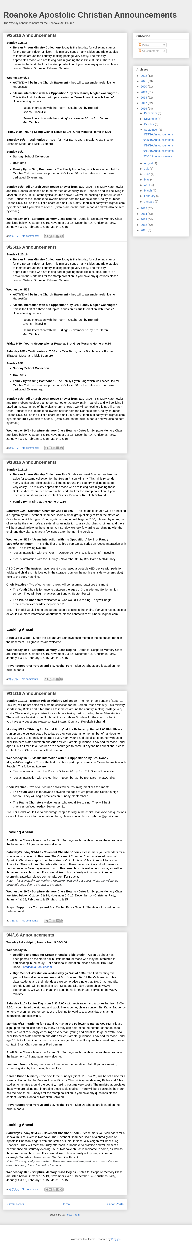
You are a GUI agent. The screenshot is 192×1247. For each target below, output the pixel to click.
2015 (144, 208)
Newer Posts (15, 1204)
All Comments (149, 50)
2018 (144, 97)
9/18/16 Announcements (31, 462)
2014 (144, 213)
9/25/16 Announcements (31, 35)
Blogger (115, 1239)
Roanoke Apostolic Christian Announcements (90, 14)
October (149, 124)
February (150, 196)
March (148, 190)
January (149, 201)
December (151, 113)
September (151, 129)
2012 (144, 224)
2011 (144, 230)
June (147, 174)
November (151, 118)
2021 (144, 81)
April (147, 185)
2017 (144, 103)
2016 (144, 108)
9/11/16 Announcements (31, 693)
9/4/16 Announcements (30, 935)
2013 (144, 219)
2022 (144, 75)
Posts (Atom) (72, 1214)
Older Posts (115, 1204)
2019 (144, 92)
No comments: (30, 235)
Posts (144, 44)
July (147, 168)
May (147, 179)
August (148, 163)
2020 (144, 86)
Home (66, 1204)
